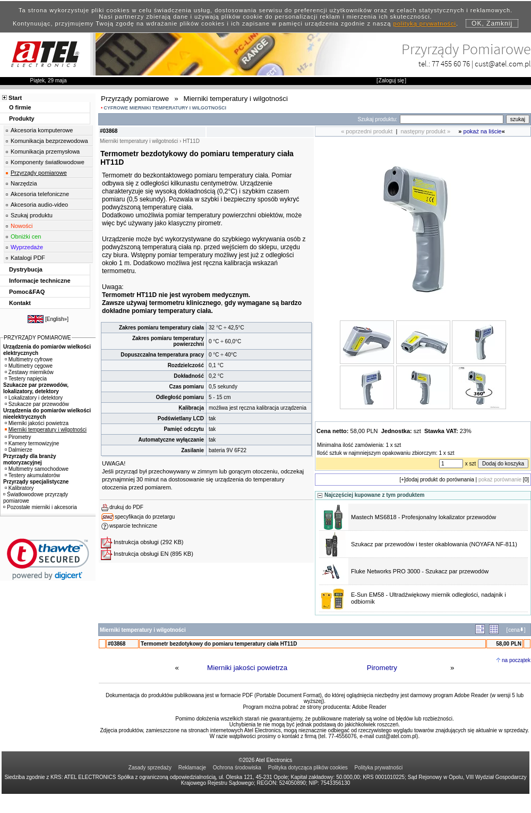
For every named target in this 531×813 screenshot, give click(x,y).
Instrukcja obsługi (136, 542)
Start (15, 98)
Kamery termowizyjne (32, 443)
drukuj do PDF (126, 507)
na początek (516, 660)
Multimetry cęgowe (29, 366)
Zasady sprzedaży (150, 767)
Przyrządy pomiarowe (39, 173)
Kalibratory (19, 488)
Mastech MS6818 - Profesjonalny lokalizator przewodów (423, 517)
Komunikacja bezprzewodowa (49, 141)
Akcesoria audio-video (39, 204)
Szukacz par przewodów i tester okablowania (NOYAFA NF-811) (434, 544)
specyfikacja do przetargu (145, 517)
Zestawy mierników (29, 372)
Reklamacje (192, 767)
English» (57, 319)
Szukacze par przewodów (37, 404)
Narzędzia (24, 183)
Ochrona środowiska (237, 767)
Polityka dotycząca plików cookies (308, 767)
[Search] (451, 119)
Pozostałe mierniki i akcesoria (40, 507)
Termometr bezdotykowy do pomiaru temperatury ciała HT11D (219, 644)
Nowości (22, 226)
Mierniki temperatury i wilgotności (46, 430)
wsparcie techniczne (133, 526)
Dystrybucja (25, 269)
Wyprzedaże (27, 247)
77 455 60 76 (451, 63)
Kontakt (20, 303)
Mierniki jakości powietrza (247, 668)
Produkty (22, 118)
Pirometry (382, 668)
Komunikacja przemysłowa (45, 151)
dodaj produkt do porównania (440, 479)
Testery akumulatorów (32, 475)
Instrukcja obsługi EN (141, 554)
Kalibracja (191, 408)
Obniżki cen (26, 236)
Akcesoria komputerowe (42, 130)
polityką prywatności (424, 23)
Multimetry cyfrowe (29, 359)
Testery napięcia (26, 379)
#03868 (116, 644)
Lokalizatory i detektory (34, 398)
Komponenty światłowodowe (47, 162)
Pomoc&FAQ (27, 292)
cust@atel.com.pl (503, 63)
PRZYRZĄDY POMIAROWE (37, 338)
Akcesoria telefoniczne (40, 194)
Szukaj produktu (32, 215)
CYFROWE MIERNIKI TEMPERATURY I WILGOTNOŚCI (165, 108)
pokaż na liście (483, 131)
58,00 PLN (508, 644)
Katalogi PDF (28, 258)
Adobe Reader (369, 707)
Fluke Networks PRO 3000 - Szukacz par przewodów (420, 571)
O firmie (20, 107)
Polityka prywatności (379, 767)
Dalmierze (18, 450)
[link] (48, 559)
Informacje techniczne (40, 280)
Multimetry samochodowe (36, 469)
